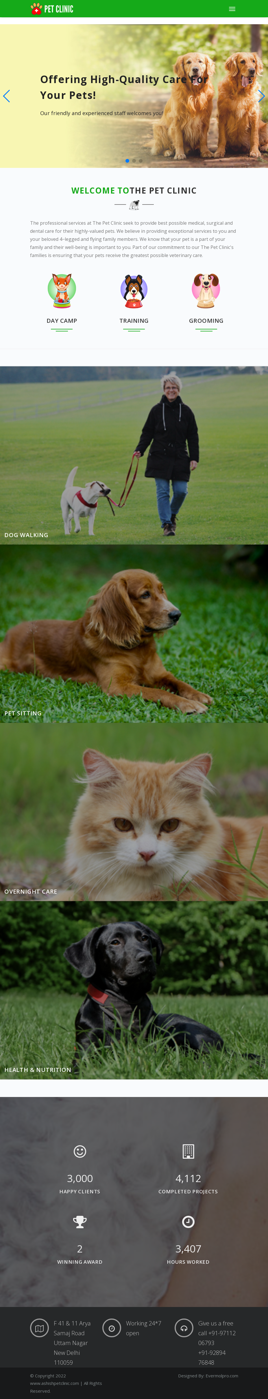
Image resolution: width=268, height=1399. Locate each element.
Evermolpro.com (222, 1376)
